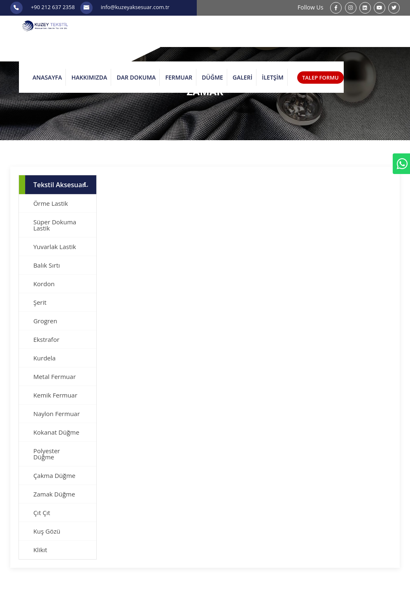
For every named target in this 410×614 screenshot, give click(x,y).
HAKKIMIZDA (89, 77)
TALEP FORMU (320, 77)
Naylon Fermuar (56, 413)
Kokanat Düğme (56, 432)
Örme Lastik (50, 203)
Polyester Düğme (46, 454)
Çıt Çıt (41, 512)
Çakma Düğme (54, 475)
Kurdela (44, 358)
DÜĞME (212, 77)
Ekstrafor (46, 339)
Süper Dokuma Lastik (54, 225)
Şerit (40, 302)
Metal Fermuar (54, 376)
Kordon (44, 284)
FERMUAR (178, 77)
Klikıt (40, 550)
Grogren (45, 321)
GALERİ (242, 77)
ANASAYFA (47, 77)
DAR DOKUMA (136, 77)
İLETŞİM (272, 77)
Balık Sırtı (46, 265)
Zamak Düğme (54, 494)
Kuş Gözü (47, 531)
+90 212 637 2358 (53, 7)
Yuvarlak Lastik (54, 246)
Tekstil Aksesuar (59, 184)
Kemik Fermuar (55, 395)
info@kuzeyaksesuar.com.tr (135, 7)
